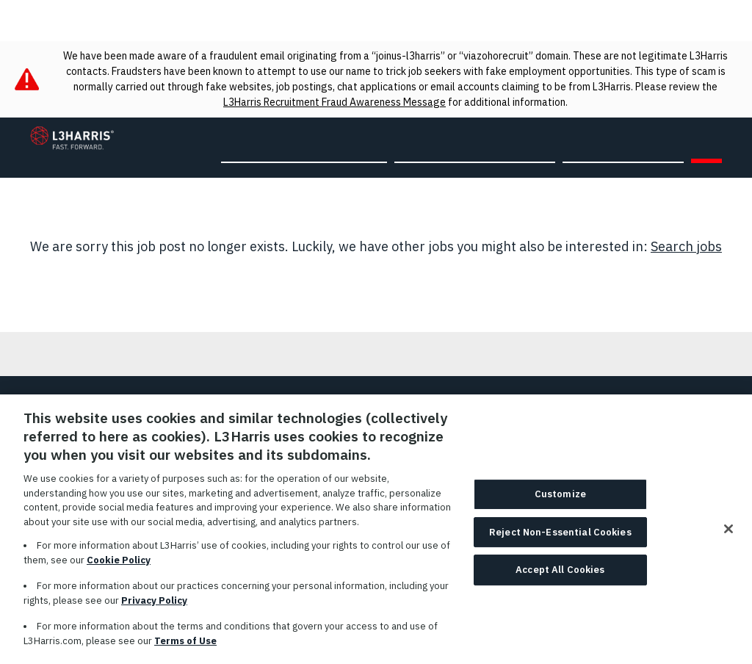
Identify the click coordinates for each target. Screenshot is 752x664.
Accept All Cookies (560, 575)
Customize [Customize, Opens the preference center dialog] (560, 500)
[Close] (728, 535)
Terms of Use (185, 646)
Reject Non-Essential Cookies (560, 538)
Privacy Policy (154, 605)
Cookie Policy (119, 565)
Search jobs (686, 246)
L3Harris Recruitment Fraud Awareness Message (334, 102)
